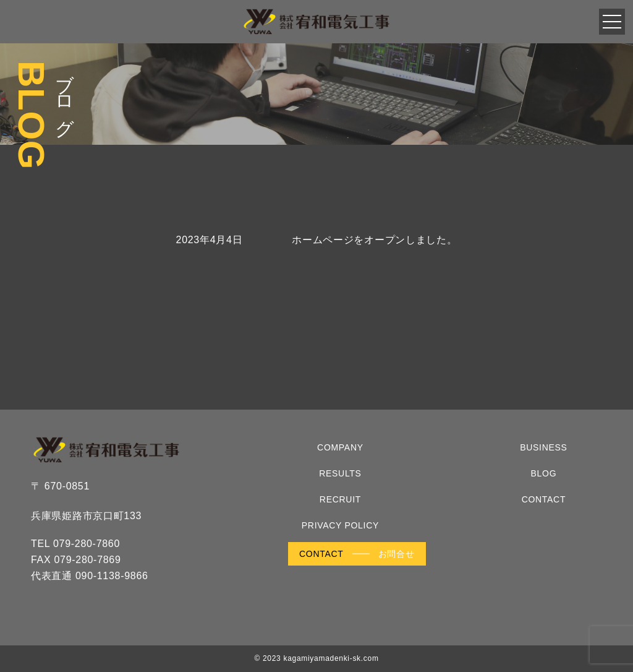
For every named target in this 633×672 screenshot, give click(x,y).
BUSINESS (543, 447)
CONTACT (544, 499)
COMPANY (340, 447)
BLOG (544, 473)
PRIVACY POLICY (340, 525)
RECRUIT (340, 499)
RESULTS (340, 473)
